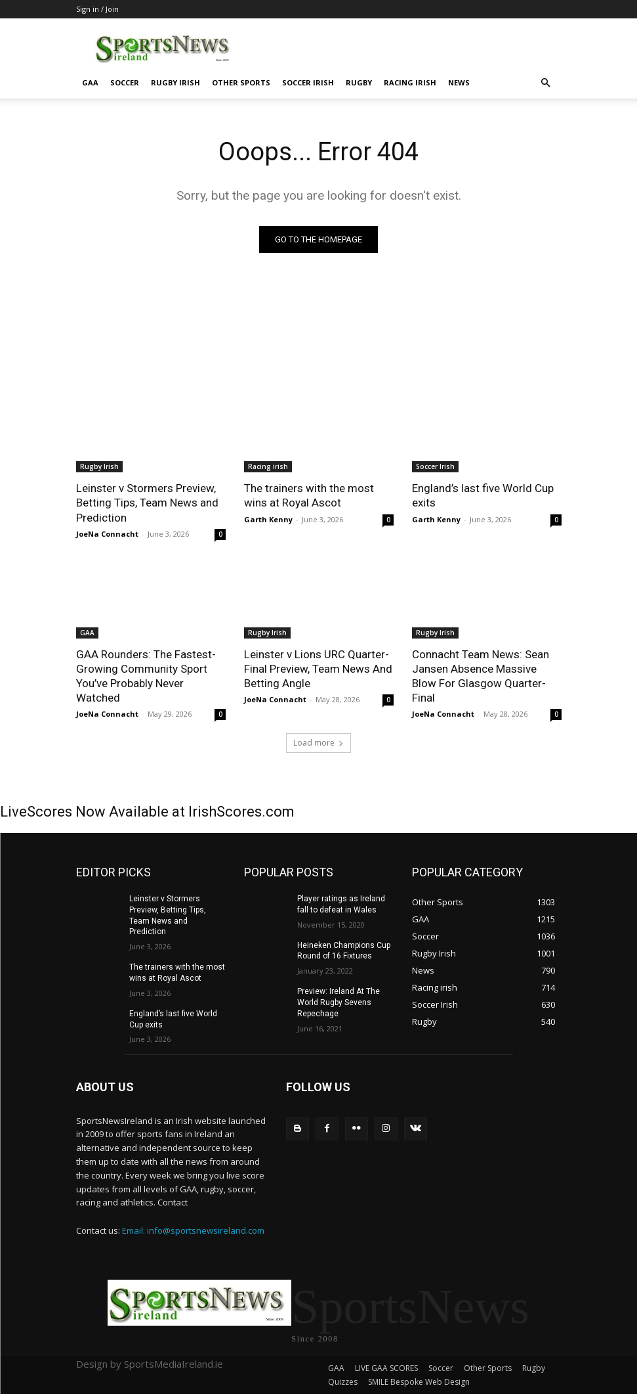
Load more (318, 742)
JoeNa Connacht (107, 534)
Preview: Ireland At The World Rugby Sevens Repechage (338, 1002)
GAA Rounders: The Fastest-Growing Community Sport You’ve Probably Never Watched (146, 676)
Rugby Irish (175, 82)
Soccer (124, 82)
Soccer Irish (308, 82)
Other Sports (241, 82)
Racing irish (410, 82)
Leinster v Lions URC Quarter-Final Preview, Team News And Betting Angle (318, 669)
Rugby (359, 82)
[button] (546, 83)
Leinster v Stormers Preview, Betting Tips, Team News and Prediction (147, 503)
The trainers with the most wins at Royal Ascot (309, 495)
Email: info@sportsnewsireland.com (193, 1230)
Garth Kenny (268, 519)
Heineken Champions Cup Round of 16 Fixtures (343, 951)
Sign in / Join (97, 9)
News (459, 82)
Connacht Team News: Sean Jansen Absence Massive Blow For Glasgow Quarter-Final (480, 676)
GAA (90, 82)
